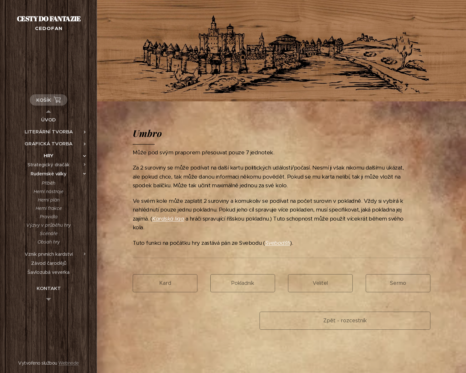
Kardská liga (168, 218)
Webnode (68, 363)
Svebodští (277, 242)
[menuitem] (48, 119)
